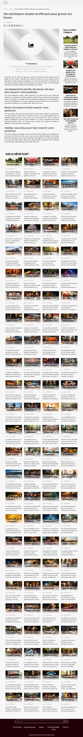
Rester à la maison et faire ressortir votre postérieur (31, 69)
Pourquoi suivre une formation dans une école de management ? (33, 366)
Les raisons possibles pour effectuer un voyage (31, 567)
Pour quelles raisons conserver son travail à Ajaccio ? (14, 478)
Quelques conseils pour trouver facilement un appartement (70, 411)
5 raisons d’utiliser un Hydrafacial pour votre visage (51, 231)
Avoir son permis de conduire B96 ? (14, 208)
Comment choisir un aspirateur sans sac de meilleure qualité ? (70, 344)
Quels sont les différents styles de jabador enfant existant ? (33, 589)
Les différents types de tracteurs (12, 253)
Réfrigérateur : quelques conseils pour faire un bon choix (70, 366)
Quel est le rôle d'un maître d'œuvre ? (69, 632)
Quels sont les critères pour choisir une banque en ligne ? (70, 97)
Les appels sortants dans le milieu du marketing (50, 679)
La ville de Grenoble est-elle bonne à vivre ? (70, 186)
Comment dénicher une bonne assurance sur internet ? (51, 522)
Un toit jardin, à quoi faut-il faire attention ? (13, 632)
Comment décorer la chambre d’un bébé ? (31, 455)
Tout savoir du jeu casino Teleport (51, 364)
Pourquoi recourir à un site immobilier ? (33, 253)
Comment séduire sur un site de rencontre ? (70, 699)
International (29, 727)
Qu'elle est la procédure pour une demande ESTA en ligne (69, 656)
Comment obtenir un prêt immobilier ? (14, 499)
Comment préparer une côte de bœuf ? (33, 276)
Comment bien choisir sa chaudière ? (32, 521)
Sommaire (32, 64)
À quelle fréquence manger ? (11, 432)
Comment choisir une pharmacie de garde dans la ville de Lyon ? (14, 389)
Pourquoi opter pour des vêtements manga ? (70, 299)
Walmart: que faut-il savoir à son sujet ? (33, 387)
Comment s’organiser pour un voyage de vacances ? (50, 567)
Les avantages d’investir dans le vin (32, 632)
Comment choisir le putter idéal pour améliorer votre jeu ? (71, 47)
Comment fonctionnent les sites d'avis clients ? (51, 411)
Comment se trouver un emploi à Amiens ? (51, 476)
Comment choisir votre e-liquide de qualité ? (14, 610)
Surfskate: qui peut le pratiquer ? (14, 408)
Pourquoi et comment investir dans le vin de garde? (51, 612)
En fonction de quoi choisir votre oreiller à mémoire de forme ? (51, 322)
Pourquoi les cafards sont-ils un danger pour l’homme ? (13, 656)
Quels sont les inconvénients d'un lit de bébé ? (69, 521)
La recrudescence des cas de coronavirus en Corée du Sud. (33, 656)
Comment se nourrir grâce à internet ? (32, 543)
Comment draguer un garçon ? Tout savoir (49, 210)
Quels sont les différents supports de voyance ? (49, 701)
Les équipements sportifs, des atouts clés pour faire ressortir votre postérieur (31, 66)
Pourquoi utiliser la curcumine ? (69, 453)
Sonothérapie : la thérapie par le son (69, 476)
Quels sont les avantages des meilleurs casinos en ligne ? (51, 545)
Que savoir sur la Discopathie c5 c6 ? (70, 276)
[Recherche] (39, 721)
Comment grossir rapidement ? (33, 431)
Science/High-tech (53, 728)
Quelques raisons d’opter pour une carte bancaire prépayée (51, 344)
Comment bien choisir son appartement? (50, 432)
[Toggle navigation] (6, 2)
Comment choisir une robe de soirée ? (51, 387)
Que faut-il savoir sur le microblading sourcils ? (70, 121)
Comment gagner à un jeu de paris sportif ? (33, 476)
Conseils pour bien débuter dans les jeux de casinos (14, 543)
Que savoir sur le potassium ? (14, 520)
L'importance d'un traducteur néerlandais (33, 409)
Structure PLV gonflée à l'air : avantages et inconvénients (71, 73)
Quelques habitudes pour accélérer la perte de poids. (70, 679)
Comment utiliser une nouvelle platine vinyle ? (70, 320)
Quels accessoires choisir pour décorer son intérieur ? (51, 455)
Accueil (6, 9)
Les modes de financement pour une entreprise (33, 320)
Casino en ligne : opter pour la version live (13, 454)
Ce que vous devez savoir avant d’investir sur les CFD (13, 322)
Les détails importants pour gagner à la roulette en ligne (69, 612)
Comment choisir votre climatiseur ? (14, 677)
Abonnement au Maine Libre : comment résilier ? (14, 276)
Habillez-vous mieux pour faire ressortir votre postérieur (31, 71)
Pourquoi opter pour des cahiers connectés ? (32, 499)
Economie (17, 727)
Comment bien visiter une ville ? (69, 542)
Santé (41, 727)
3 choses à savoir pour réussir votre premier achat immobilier (70, 589)
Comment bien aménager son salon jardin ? (50, 632)
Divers (11, 9)
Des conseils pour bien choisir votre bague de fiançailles (70, 389)
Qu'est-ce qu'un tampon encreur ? (33, 609)
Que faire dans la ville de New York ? (14, 186)
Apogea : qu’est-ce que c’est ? (33, 230)
